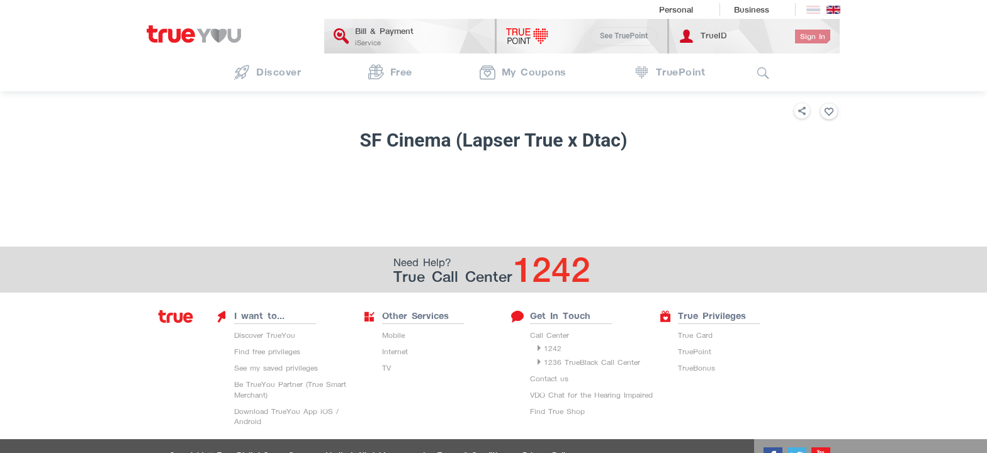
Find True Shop (557, 411)
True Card (695, 335)
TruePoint (694, 351)
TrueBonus (696, 368)
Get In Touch (550, 315)
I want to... (250, 315)
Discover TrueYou (264, 335)
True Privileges (702, 315)
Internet (395, 351)
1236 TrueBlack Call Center (592, 362)
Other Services (406, 315)
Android (247, 421)
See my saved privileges (276, 368)
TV (386, 368)
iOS (326, 411)
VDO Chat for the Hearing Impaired (591, 395)
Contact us (549, 378)
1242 (552, 348)
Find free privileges (267, 351)
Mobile (393, 335)
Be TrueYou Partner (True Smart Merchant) (290, 389)
